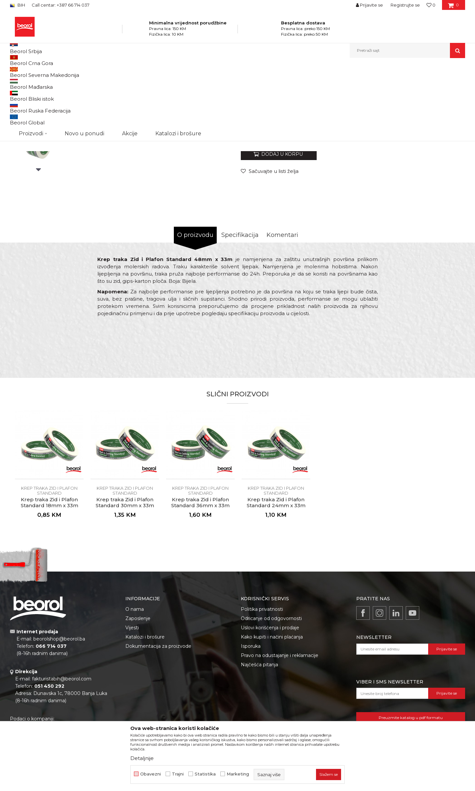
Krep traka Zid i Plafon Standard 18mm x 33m (49, 571)
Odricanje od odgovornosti (271, 686)
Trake (158, 72)
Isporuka (251, 714)
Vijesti (132, 696)
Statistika (205, 774)
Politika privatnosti (262, 677)
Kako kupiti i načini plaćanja (272, 705)
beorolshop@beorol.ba (59, 707)
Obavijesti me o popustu (438, 198)
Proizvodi (75, 72)
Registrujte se (405, 5)
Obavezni (150, 774)
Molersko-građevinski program (118, 72)
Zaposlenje (137, 686)
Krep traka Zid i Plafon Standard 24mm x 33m (276, 571)
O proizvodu (195, 303)
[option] (38, 123)
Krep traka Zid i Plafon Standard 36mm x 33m (200, 571)
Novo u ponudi (84, 50)
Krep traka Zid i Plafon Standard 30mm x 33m (125, 571)
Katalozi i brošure (145, 705)
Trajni (178, 774)
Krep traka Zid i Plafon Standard (198, 72)
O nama (134, 677)
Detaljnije (142, 758)
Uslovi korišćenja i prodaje (270, 696)
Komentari (282, 303)
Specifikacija (240, 303)
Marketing (238, 774)
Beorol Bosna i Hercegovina (36, 72)
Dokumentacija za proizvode (158, 714)
